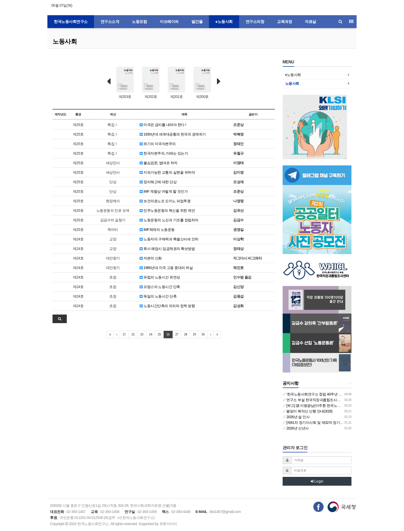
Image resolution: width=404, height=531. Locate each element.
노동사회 (65, 41)
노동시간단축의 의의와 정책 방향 (167, 306)
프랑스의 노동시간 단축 (160, 287)
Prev (109, 81)
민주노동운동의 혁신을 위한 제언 (167, 210)
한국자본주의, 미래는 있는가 (164, 153)
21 (124, 334)
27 (177, 334)
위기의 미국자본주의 (158, 144)
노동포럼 (139, 21)
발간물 (197, 21)
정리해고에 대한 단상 (158, 182)
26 (168, 334)
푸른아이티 (168, 524)
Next (219, 81)
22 (133, 334)
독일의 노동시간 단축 (158, 296)
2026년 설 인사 (296, 417)
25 (159, 334)
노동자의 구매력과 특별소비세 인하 (169, 239)
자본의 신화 (151, 258)
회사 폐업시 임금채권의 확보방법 (167, 249)
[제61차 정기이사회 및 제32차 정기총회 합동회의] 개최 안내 (330, 422)
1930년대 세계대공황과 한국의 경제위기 (173, 134)
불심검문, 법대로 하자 (159, 163)
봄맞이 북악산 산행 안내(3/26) (308, 411)
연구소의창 (255, 21)
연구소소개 (109, 21)
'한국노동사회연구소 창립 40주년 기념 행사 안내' (322, 394)
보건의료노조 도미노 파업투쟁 (165, 201)
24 (150, 334)
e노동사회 (224, 21)
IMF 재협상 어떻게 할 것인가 (164, 191)
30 (203, 334)
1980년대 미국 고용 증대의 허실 (166, 268)
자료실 (310, 21)
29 (194, 334)
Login (317, 481)
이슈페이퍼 (169, 21)
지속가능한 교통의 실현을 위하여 (167, 172)
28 (185, 334)
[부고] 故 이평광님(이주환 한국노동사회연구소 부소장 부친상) (332, 405)
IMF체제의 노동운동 (157, 229)
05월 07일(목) (61, 5)
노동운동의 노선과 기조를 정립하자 (169, 220)
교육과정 (284, 21)
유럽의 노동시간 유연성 (160, 277)
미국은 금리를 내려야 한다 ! (163, 125)
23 (142, 334)
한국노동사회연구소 (71, 21)
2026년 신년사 (296, 428)
